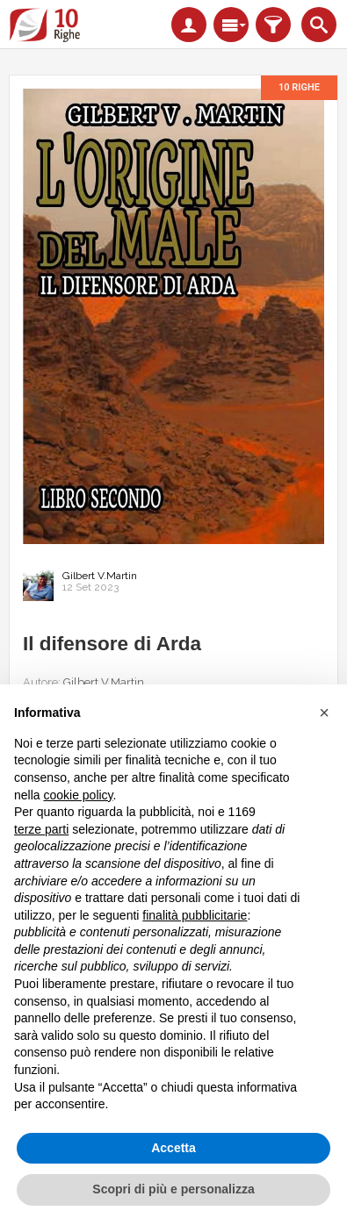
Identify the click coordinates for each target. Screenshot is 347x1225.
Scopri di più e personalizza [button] (173, 1189)
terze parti (41, 829)
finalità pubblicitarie (194, 915)
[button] (324, 712)
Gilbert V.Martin (99, 576)
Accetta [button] (173, 1148)
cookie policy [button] (77, 795)
